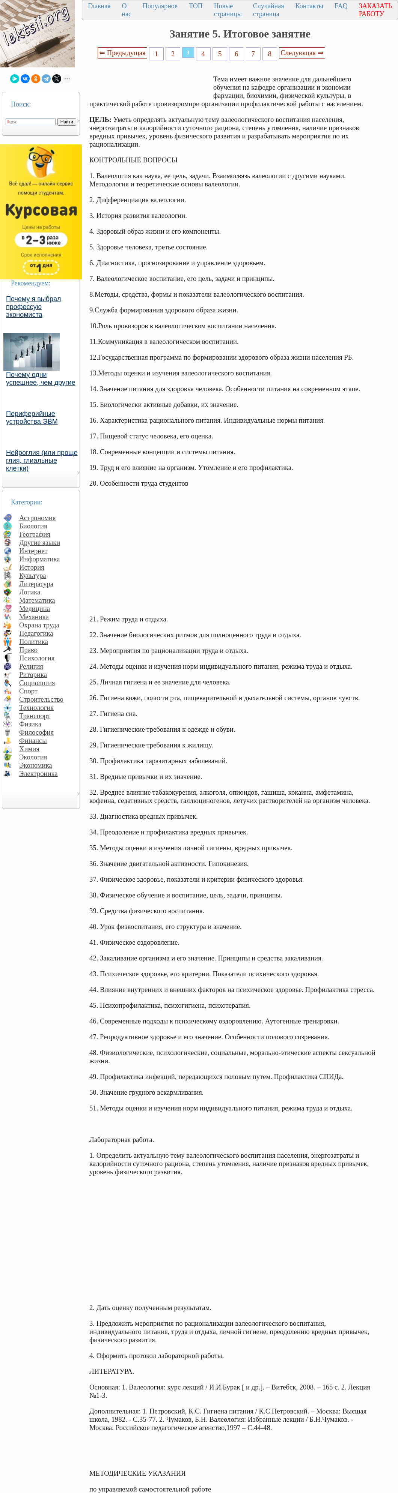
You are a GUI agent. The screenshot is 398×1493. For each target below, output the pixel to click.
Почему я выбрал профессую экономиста (33, 306)
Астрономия (37, 518)
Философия (36, 732)
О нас (126, 10)
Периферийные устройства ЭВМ (32, 417)
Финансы (33, 740)
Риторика (33, 674)
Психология (36, 658)
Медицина (34, 608)
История (31, 567)
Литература (36, 584)
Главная (99, 6)
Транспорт (34, 716)
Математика (37, 600)
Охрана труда (39, 625)
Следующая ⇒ (301, 53)
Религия (31, 666)
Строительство (41, 699)
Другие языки (39, 542)
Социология (37, 683)
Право (28, 650)
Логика (29, 592)
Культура (32, 575)
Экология (33, 757)
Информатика (39, 559)
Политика (33, 641)
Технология (36, 707)
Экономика (35, 765)
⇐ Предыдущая (122, 53)
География (34, 534)
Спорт (28, 691)
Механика (34, 617)
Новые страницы (228, 10)
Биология (33, 526)
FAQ (341, 6)
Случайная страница (268, 10)
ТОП (196, 6)
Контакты (309, 6)
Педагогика (36, 633)
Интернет (33, 551)
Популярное (160, 6)
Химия (29, 749)
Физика (30, 724)
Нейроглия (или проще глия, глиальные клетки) (42, 460)
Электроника (38, 773)
